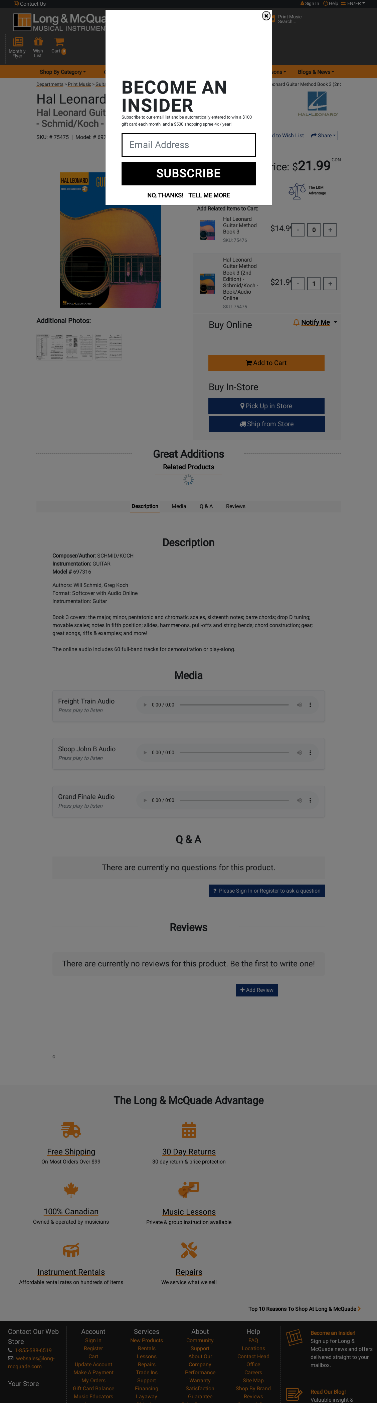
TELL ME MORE (209, 195)
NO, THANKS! (165, 195)
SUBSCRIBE (188, 173)
